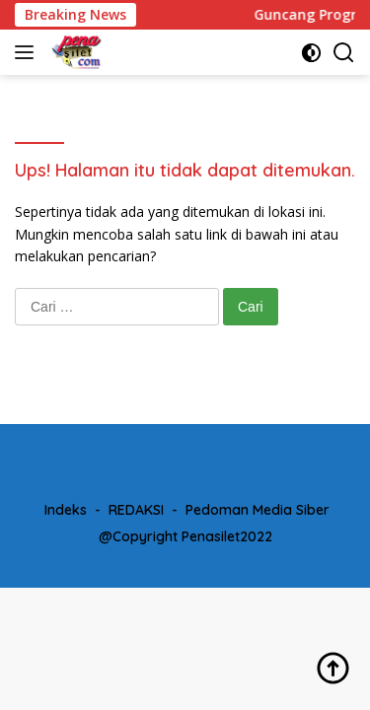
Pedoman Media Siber (257, 510)
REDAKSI (136, 510)
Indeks (65, 510)
